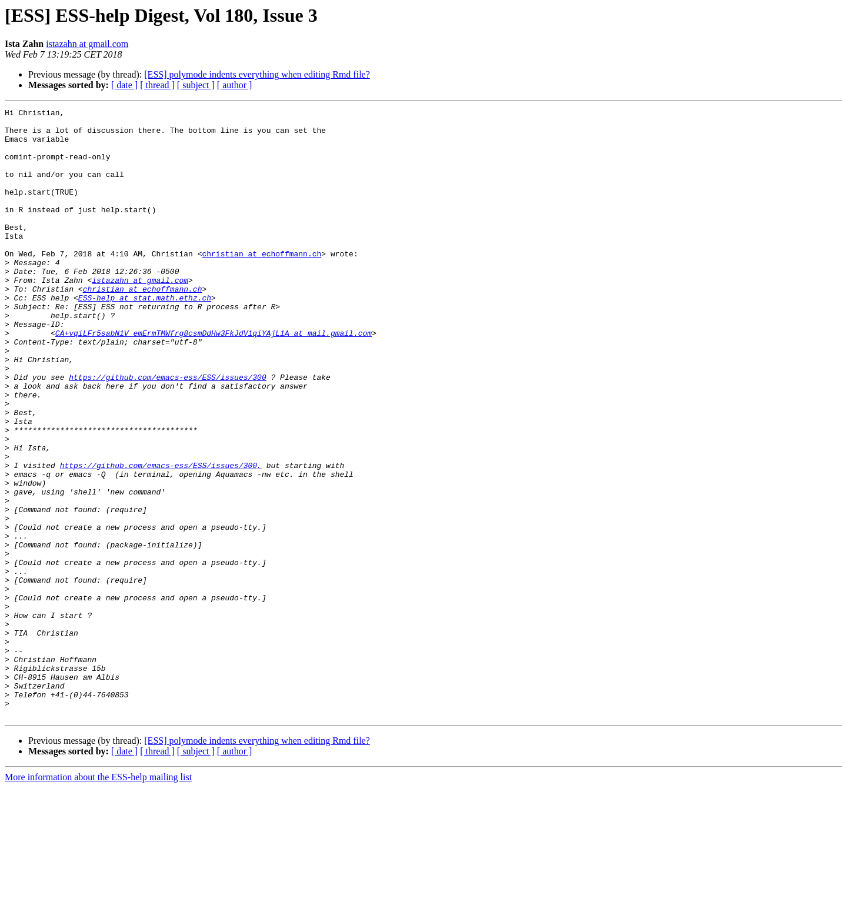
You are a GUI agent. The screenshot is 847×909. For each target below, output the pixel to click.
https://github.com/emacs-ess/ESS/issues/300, (161, 537)
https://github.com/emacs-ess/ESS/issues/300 (167, 431)
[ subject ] (196, 85)
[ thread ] (157, 85)
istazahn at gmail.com (87, 44)
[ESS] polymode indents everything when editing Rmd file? (257, 74)
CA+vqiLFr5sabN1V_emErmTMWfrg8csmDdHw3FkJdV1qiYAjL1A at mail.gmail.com (213, 378)
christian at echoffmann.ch (261, 283)
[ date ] (124, 85)
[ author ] (234, 85)
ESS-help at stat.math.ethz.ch (144, 336)
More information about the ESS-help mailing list (98, 899)
